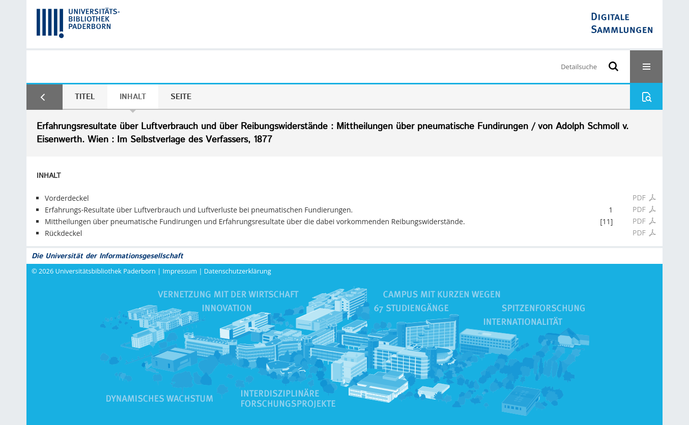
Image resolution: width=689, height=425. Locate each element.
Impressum (180, 271)
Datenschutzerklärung (237, 271)
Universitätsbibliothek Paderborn (105, 271)
